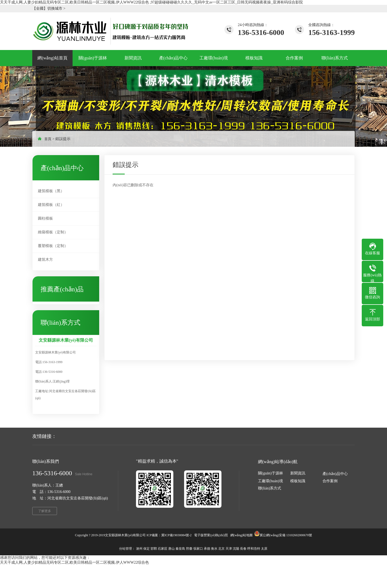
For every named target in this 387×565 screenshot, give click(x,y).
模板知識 (297, 481)
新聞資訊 (297, 473)
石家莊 (162, 548)
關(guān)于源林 (270, 473)
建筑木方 (45, 260)
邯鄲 (153, 548)
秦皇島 (180, 548)
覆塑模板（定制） (53, 246)
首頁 (47, 139)
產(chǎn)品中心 (335, 474)
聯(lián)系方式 (269, 488)
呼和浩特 (253, 548)
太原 (264, 548)
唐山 (171, 548)
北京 (221, 548)
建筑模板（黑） (51, 191)
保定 (146, 548)
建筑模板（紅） (51, 205)
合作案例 (330, 481)
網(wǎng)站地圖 (241, 535)
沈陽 (236, 548)
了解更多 (44, 511)
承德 (207, 548)
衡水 (214, 548)
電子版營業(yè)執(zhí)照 (211, 535)
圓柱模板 (45, 218)
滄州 (139, 548)
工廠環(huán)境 (270, 481)
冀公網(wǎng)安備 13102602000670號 (286, 535)
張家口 (198, 548)
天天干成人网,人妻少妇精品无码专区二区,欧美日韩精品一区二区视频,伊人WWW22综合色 (74, 562)
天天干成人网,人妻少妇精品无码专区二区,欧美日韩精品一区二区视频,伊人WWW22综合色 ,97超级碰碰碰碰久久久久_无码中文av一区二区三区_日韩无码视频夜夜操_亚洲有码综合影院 (151, 2)
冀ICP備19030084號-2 (176, 535)
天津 (228, 548)
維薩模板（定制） (53, 232)
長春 (243, 548)
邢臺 (189, 548)
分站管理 (125, 548)
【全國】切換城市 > (48, 8)
